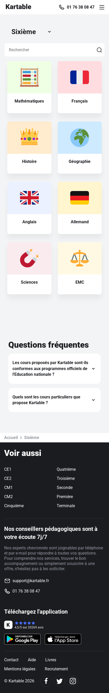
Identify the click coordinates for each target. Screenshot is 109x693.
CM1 (8, 487)
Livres (50, 659)
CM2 (8, 496)
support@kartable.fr (30, 580)
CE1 (7, 469)
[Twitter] (59, 681)
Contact (11, 659)
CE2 (7, 478)
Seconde (65, 487)
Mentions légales (19, 668)
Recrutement (56, 668)
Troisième (66, 478)
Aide (32, 659)
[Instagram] (72, 681)
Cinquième (14, 505)
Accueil (11, 437)
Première (65, 496)
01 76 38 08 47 (80, 7)
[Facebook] (46, 681)
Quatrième (66, 469)
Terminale (66, 505)
